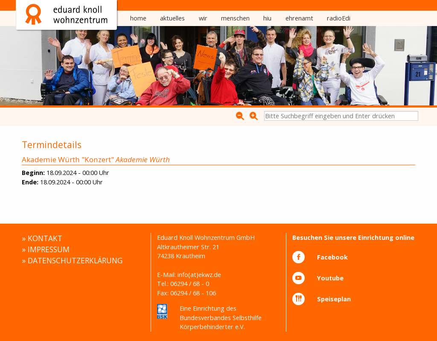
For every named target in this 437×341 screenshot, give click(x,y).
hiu (267, 18)
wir (203, 18)
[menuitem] (138, 18)
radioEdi (338, 18)
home (138, 18)
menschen (235, 18)
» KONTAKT (42, 238)
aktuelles (172, 18)
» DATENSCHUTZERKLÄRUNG (72, 260)
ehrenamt (299, 18)
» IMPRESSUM (46, 249)
